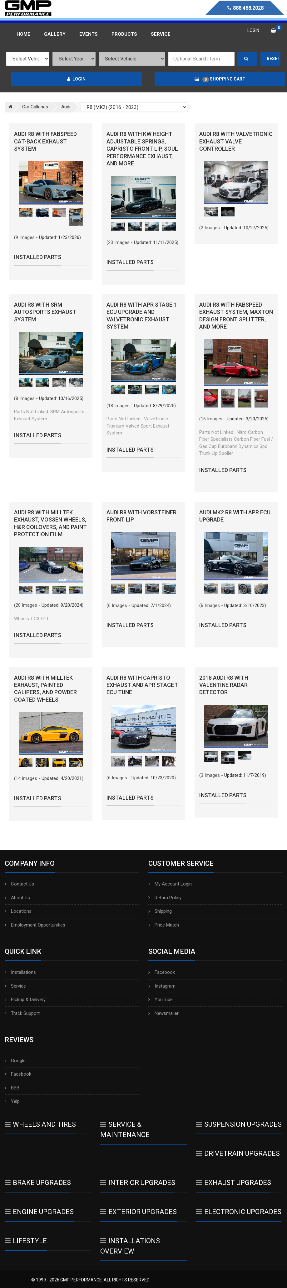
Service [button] (161, 34)
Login (76, 78)
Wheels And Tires (40, 1124)
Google (15, 1060)
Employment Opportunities (35, 925)
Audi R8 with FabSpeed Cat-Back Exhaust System (45, 141)
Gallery (55, 34)
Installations (20, 972)
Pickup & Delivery (25, 999)
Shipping (160, 911)
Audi (65, 107)
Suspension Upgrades (239, 1124)
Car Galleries (35, 107)
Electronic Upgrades (238, 1212)
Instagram (162, 986)
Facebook (161, 972)
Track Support (22, 1013)
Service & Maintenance (125, 1129)
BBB (12, 1088)
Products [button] (124, 34)
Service (15, 986)
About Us (17, 898)
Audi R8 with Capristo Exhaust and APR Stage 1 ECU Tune (142, 685)
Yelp (12, 1101)
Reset (273, 58)
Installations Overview (130, 1246)
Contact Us (19, 884)
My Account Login (170, 884)
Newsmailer (163, 1013)
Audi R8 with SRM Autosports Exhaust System (45, 312)
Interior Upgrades (137, 1183)
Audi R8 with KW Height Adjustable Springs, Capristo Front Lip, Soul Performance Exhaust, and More (142, 149)
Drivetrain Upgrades (238, 1153)
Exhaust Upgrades (233, 1183)
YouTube (160, 999)
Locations (18, 911)
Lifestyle (26, 1241)
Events (88, 34)
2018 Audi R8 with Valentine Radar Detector (223, 685)
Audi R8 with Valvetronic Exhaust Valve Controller (236, 141)
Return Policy (164, 898)
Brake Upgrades (38, 1183)
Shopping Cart (219, 79)
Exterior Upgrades (138, 1212)
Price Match (163, 925)
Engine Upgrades (39, 1212)
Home (23, 34)
